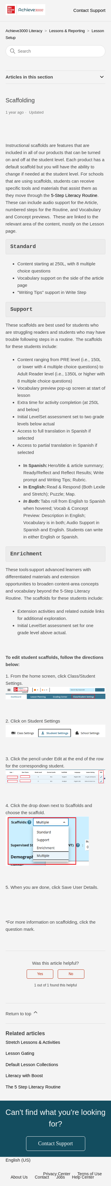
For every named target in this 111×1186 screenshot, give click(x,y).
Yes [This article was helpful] (40, 974)
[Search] (56, 51)
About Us (19, 1177)
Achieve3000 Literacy (24, 31)
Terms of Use (90, 1173)
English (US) (19, 1160)
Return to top (22, 1012)
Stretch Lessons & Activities (33, 1042)
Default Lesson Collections (32, 1064)
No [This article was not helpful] (71, 974)
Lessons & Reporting (67, 31)
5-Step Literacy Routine (74, 195)
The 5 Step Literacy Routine (33, 1086)
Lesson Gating (20, 1053)
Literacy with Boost (24, 1075)
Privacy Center (56, 1173)
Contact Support (89, 10)
